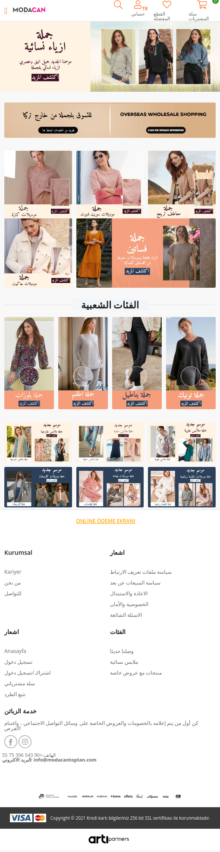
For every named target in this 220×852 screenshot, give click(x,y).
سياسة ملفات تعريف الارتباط (141, 571)
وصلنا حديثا (122, 651)
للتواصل (13, 593)
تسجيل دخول (18, 661)
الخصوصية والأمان (129, 604)
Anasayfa (15, 651)
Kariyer (13, 571)
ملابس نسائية (124, 661)
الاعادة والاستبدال (129, 593)
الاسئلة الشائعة (126, 615)
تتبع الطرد (14, 694)
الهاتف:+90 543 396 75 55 (29, 755)
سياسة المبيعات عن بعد (135, 582)
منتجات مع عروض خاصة (136, 672)
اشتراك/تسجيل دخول (27, 672)
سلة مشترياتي (19, 683)
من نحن (12, 582)
